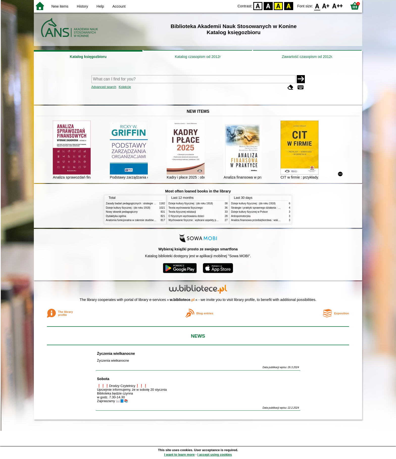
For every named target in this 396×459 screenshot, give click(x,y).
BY (288, 6)
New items (60, 6)
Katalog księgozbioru (88, 57)
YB (278, 6)
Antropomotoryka (241, 216)
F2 (337, 6)
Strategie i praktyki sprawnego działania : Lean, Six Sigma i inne (267, 207)
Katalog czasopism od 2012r (198, 57)
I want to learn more (179, 454)
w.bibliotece (182, 300)
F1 (326, 6)
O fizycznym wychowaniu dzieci (186, 216)
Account (119, 6)
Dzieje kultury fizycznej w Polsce (249, 211)
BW (268, 6)
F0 (317, 6)
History (82, 6)
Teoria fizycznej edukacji (182, 211)
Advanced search (103, 87)
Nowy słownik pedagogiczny (122, 211)
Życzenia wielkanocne (116, 354)
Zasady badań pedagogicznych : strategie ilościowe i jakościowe (142, 203)
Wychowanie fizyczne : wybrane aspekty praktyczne (197, 220)
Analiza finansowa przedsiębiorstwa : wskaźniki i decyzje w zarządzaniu (271, 220)
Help (100, 6)
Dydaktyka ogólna (116, 216)
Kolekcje (125, 87)
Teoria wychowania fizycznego (185, 207)
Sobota (103, 379)
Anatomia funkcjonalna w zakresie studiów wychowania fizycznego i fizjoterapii (150, 220)
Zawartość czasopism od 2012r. (307, 57)
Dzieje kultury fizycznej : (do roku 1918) (128, 207)
